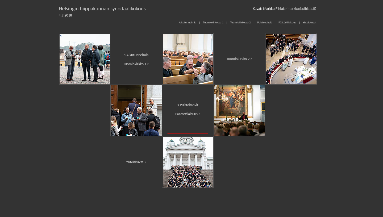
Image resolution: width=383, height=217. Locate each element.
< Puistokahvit (187, 105)
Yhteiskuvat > (136, 162)
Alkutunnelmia (187, 22)
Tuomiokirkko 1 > (136, 64)
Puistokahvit (264, 22)
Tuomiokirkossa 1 (213, 22)
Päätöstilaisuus (287, 22)
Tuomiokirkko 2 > (239, 59)
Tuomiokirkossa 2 (240, 22)
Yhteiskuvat (309, 22)
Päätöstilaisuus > (187, 114)
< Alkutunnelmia (136, 55)
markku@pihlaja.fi (301, 8)
